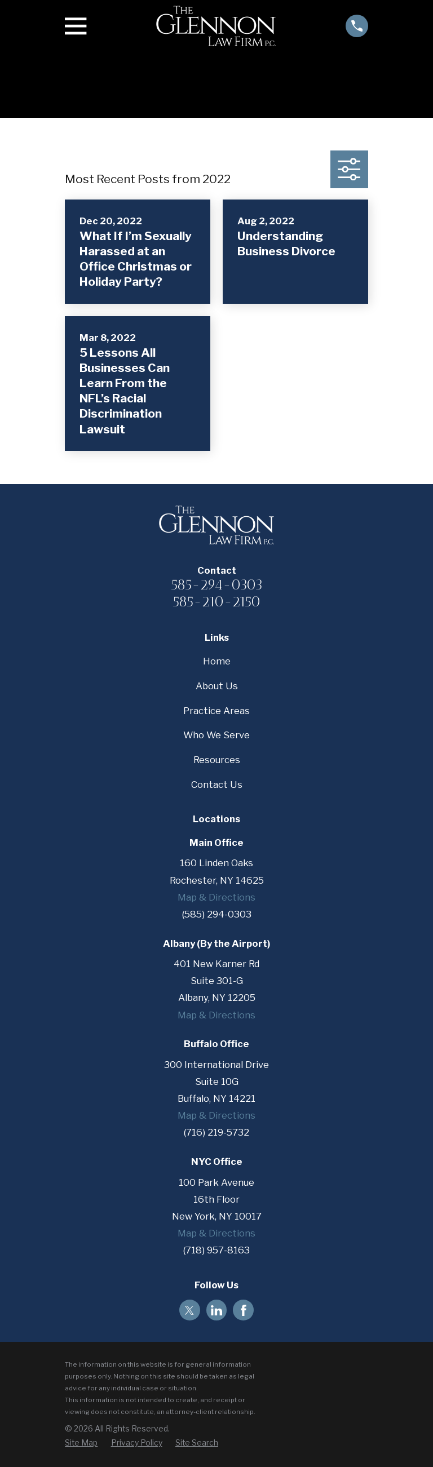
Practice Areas (216, 710)
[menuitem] (81, 1443)
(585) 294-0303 (216, 914)
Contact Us (216, 784)
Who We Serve (216, 735)
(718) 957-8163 (216, 1250)
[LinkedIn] (216, 1310)
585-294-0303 (217, 584)
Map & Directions (216, 897)
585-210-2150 (216, 601)
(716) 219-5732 (216, 1132)
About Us (217, 686)
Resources (216, 759)
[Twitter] (189, 1310)
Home (217, 661)
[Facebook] (243, 1310)
